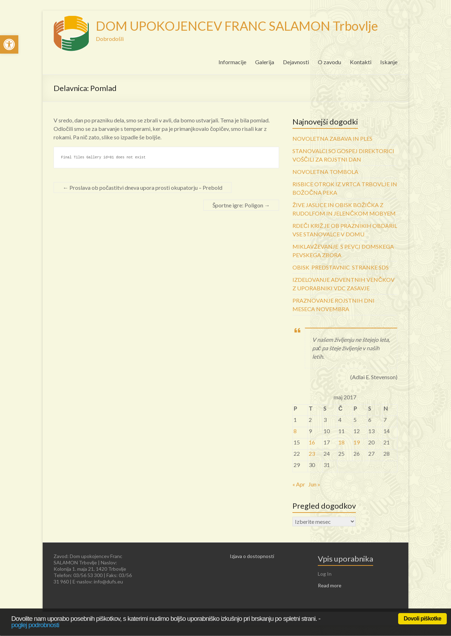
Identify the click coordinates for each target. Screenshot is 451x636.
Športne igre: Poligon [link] (241, 205)
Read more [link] (329, 585)
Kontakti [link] (360, 62)
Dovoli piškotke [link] (422, 619)
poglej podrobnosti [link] (35, 625)
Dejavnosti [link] (296, 62)
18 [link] (341, 442)
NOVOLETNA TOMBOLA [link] (325, 171)
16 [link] (312, 442)
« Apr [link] (298, 484)
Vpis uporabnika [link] (345, 558)
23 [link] (312, 453)
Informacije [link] (232, 62)
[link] (9, 44)
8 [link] (295, 431)
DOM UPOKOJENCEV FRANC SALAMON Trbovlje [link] (237, 26)
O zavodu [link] (329, 62)
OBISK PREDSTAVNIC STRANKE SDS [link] (340, 267)
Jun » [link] (314, 484)
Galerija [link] (264, 62)
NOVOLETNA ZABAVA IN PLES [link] (332, 138)
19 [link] (356, 442)
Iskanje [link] (388, 62)
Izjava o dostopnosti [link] (252, 556)
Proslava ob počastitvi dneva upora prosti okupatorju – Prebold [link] (142, 187)
